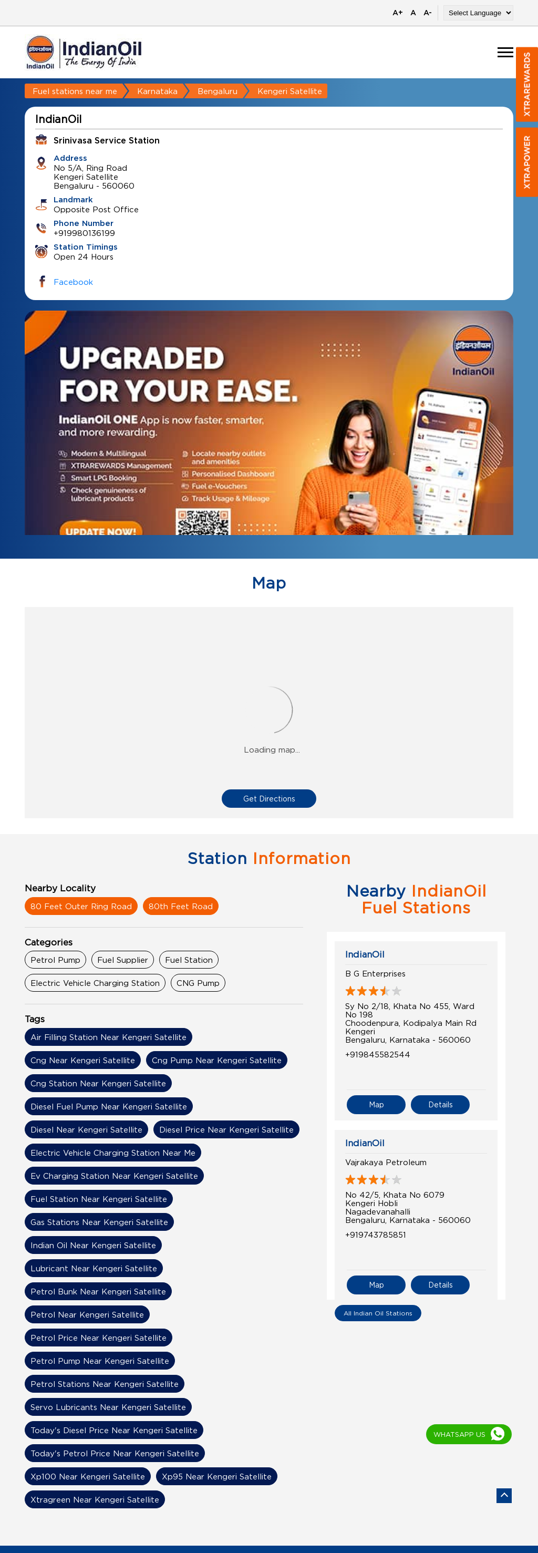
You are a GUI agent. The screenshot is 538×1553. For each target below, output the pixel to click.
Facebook (73, 281)
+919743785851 (375, 1223)
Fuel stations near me (75, 91)
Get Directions (269, 799)
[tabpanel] (269, 442)
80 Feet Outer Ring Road (81, 906)
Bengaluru (217, 91)
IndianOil (365, 954)
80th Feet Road (181, 906)
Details (440, 1093)
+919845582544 (377, 1054)
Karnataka (157, 91)
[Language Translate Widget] (478, 12)
